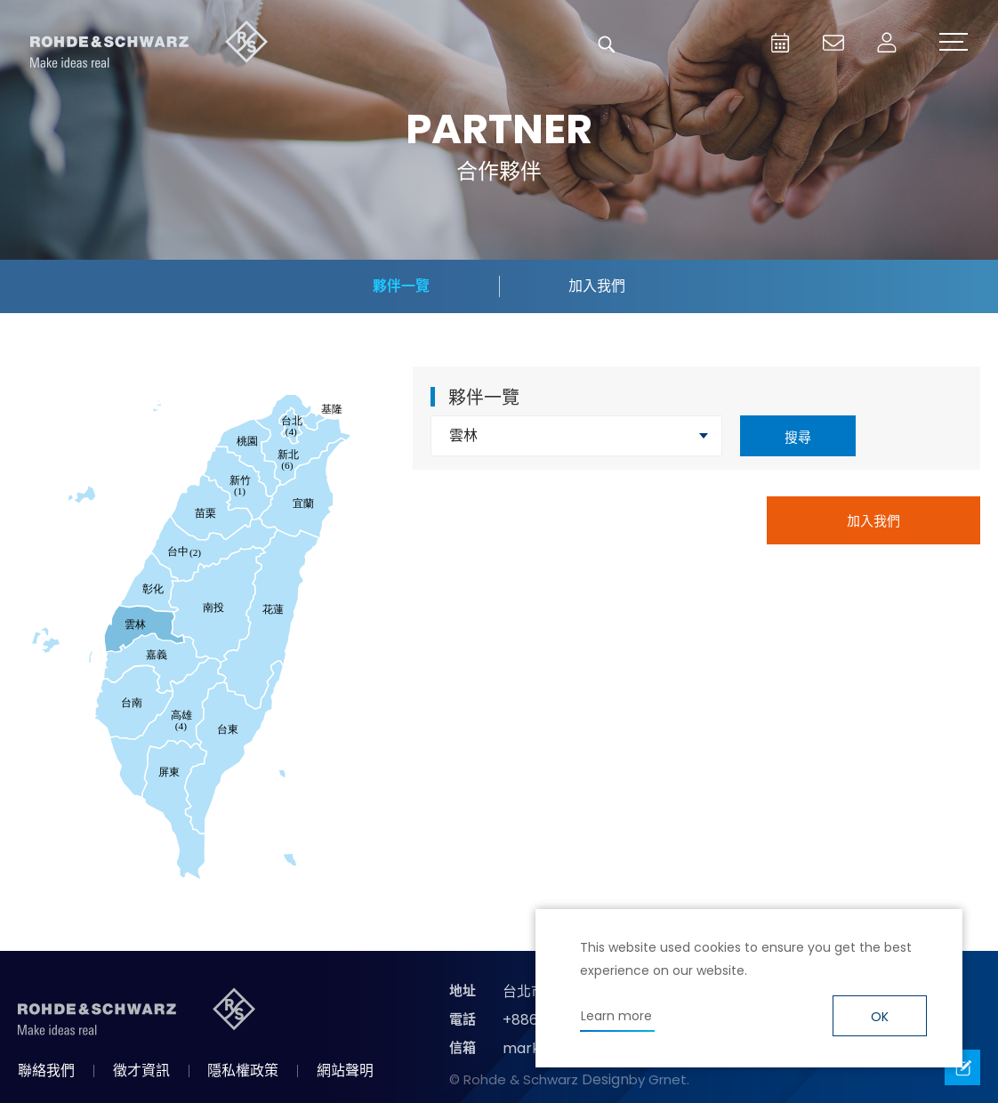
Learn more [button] (616, 1016)
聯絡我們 (46, 1070)
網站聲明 (345, 1070)
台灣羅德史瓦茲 (149, 44)
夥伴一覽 (401, 286)
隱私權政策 (242, 1070)
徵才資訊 (141, 1070)
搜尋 (798, 437)
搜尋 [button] (606, 44)
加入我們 (596, 286)
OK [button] (880, 1017)
